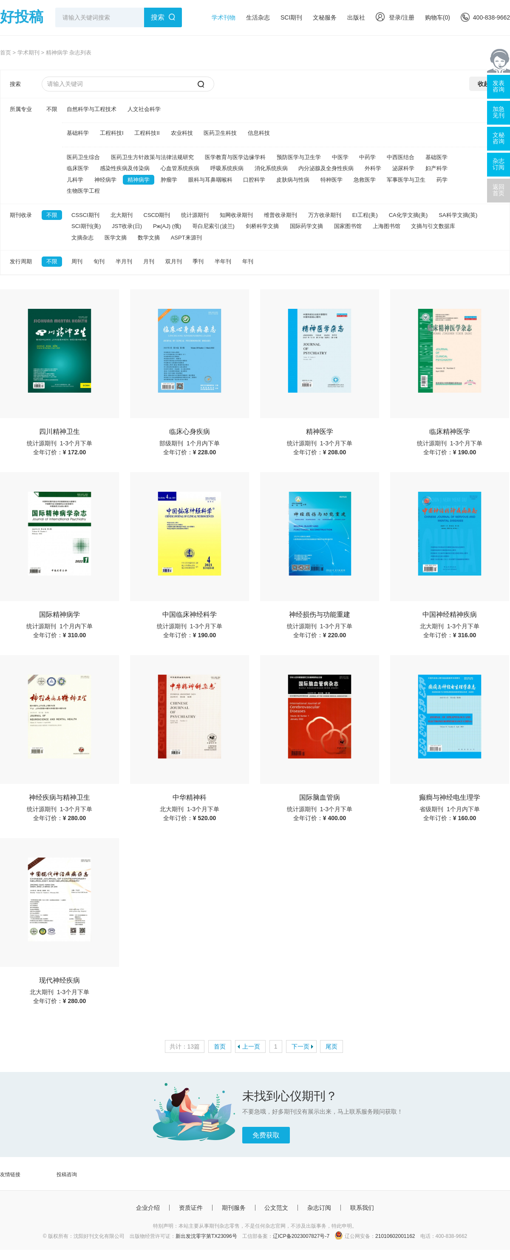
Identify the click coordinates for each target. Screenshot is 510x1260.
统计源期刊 (195, 215)
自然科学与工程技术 (91, 109)
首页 (5, 52)
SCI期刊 (291, 17)
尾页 (331, 1046)
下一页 (300, 1046)
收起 (484, 83)
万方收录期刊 (324, 215)
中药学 (367, 157)
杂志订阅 (319, 1207)
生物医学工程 (83, 191)
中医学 (340, 157)
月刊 (148, 261)
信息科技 (259, 133)
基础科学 (78, 133)
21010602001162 (395, 1236)
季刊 (198, 261)
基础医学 (436, 157)
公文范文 (276, 1207)
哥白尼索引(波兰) (213, 226)
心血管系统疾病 (180, 168)
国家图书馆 (348, 226)
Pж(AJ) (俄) (167, 226)
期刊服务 (234, 1207)
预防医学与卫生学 (299, 157)
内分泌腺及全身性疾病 (326, 168)
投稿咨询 (67, 1174)
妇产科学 (436, 168)
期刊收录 (21, 215)
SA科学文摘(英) (458, 215)
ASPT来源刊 (186, 237)
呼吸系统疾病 (227, 168)
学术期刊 (28, 52)
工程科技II (146, 133)
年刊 (247, 261)
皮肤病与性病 (292, 180)
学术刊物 (223, 17)
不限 (51, 109)
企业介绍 (148, 1207)
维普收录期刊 (280, 215)
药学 (442, 180)
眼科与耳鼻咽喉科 (210, 180)
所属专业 (21, 109)
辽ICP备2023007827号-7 (301, 1236)
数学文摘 (149, 237)
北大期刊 (121, 215)
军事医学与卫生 (406, 180)
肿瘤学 (169, 180)
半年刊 (223, 261)
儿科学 (75, 180)
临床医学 (78, 168)
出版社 (356, 17)
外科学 (373, 168)
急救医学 (365, 180)
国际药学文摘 (306, 226)
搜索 (157, 17)
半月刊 (124, 261)
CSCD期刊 (157, 215)
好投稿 (21, 17)
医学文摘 (116, 237)
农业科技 (182, 133)
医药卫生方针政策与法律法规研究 (152, 157)
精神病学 (139, 180)
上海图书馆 (386, 226)
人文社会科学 (144, 109)
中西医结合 (400, 157)
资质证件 (191, 1207)
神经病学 (105, 180)
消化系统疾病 (271, 168)
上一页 (251, 1046)
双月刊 (173, 261)
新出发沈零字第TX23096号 (206, 1236)
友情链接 (10, 1174)
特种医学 (331, 180)
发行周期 (21, 261)
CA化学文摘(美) (408, 215)
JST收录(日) (127, 226)
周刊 (76, 261)
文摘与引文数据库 (433, 226)
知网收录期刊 (236, 215)
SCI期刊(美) (86, 226)
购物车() (437, 17)
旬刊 (99, 261)
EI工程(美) (365, 215)
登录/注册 (395, 17)
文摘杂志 (82, 237)
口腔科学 (254, 180)
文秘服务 (325, 17)
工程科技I (112, 133)
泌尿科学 (403, 168)
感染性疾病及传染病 (125, 168)
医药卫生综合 (83, 157)
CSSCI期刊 (85, 215)
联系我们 (362, 1207)
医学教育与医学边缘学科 (235, 157)
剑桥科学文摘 (262, 226)
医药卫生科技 (220, 133)
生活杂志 (258, 17)
